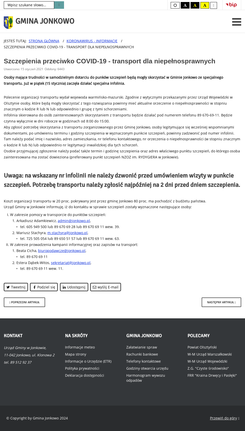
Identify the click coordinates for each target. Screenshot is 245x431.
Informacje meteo (80, 347)
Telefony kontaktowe (143, 361)
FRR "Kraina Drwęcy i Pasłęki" (212, 375)
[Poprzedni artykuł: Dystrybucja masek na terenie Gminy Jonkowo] (24, 302)
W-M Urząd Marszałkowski (210, 354)
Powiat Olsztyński (202, 347)
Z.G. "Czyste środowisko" (208, 368)
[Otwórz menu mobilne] (236, 21)
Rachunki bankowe (142, 354)
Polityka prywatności (82, 368)
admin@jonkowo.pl (74, 220)
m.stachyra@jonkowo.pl (67, 232)
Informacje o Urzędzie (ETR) (88, 361)
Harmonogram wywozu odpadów (145, 378)
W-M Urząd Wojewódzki (207, 361)
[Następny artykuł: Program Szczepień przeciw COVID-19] (221, 302)
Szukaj (59, 5)
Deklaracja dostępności (84, 375)
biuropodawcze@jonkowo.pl (61, 250)
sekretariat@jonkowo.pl (70, 262)
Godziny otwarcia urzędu (147, 368)
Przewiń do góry (224, 418)
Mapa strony (75, 354)
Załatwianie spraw (141, 347)
